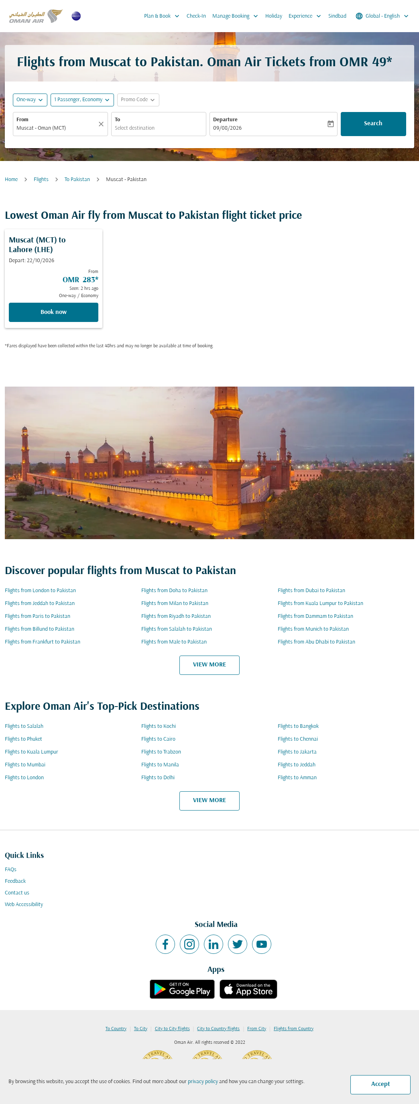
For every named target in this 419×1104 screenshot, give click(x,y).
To (117, 120)
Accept (380, 1084)
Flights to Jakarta (297, 752)
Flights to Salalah (24, 726)
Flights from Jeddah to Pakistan (40, 604)
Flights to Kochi (158, 726)
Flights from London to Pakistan (40, 591)
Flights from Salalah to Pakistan (176, 629)
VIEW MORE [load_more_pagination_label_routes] (209, 665)
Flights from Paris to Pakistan (37, 616)
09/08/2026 (227, 128)
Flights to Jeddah (296, 765)
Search (373, 123)
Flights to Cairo (158, 739)
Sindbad (337, 16)
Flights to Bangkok (298, 726)
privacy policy (203, 1082)
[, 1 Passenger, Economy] (78, 100)
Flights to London (24, 778)
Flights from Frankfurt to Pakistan (42, 642)
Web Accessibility (24, 905)
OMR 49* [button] (366, 63)
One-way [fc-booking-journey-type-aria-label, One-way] (26, 100)
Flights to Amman (297, 778)
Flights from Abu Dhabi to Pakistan (316, 642)
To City (140, 1029)
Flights (41, 180)
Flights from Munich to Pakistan (313, 629)
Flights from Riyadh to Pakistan (176, 616)
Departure (225, 120)
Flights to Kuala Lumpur (31, 752)
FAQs (10, 870)
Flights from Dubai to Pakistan (311, 591)
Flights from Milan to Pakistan (174, 604)
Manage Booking (237, 16)
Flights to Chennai (298, 739)
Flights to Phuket (23, 739)
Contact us (17, 893)
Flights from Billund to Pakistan (39, 629)
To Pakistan (77, 180)
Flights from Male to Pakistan (174, 642)
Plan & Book (163, 16)
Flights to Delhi (158, 778)
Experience (307, 16)
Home (11, 180)
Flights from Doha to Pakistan (174, 591)
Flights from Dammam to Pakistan (315, 616)
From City (256, 1029)
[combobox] (56, 128)
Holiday (273, 16)
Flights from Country (293, 1029)
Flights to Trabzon (161, 752)
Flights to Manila (160, 765)
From (22, 120)
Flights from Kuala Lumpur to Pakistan (320, 604)
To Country (116, 1029)
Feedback (15, 881)
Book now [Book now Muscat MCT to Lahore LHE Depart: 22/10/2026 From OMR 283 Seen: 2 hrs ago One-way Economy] (54, 312)
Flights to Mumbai (25, 765)
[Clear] (102, 124)
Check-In (196, 16)
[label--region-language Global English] (383, 16)
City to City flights (172, 1029)
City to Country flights (218, 1029)
